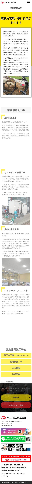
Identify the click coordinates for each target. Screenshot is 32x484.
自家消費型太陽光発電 (19, 467)
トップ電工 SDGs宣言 (8, 473)
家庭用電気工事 (6, 467)
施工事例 (4, 470)
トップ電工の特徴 (6, 465)
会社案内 (17, 470)
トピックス (4, 476)
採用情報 (11, 470)
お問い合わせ (20, 473)
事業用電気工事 (18, 465)
